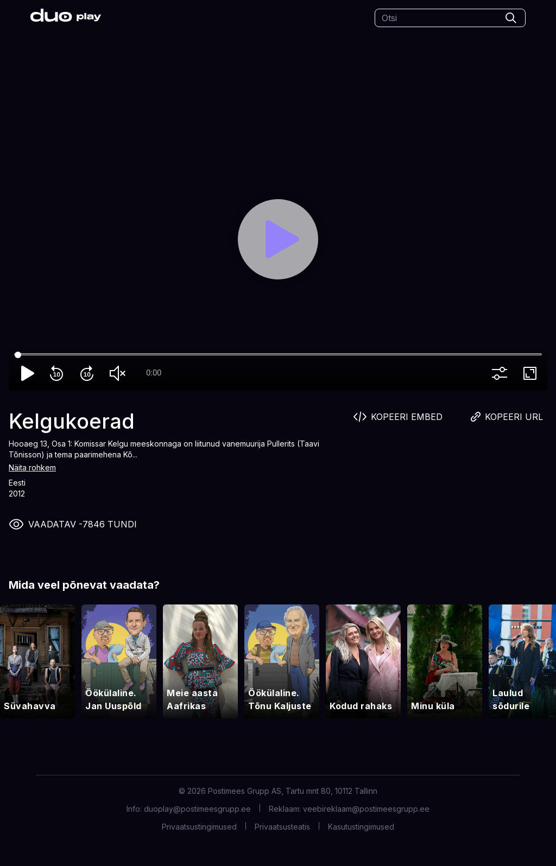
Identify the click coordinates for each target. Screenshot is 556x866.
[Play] (278, 239)
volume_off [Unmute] (119, 373)
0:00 (153, 373)
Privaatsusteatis (282, 826)
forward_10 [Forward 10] (89, 373)
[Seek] (278, 355)
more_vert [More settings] (501, 373)
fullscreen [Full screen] (532, 373)
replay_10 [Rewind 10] (58, 373)
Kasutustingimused (361, 826)
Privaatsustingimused (199, 826)
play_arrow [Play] (28, 373)
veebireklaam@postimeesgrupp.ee (366, 808)
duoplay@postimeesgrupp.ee (197, 808)
